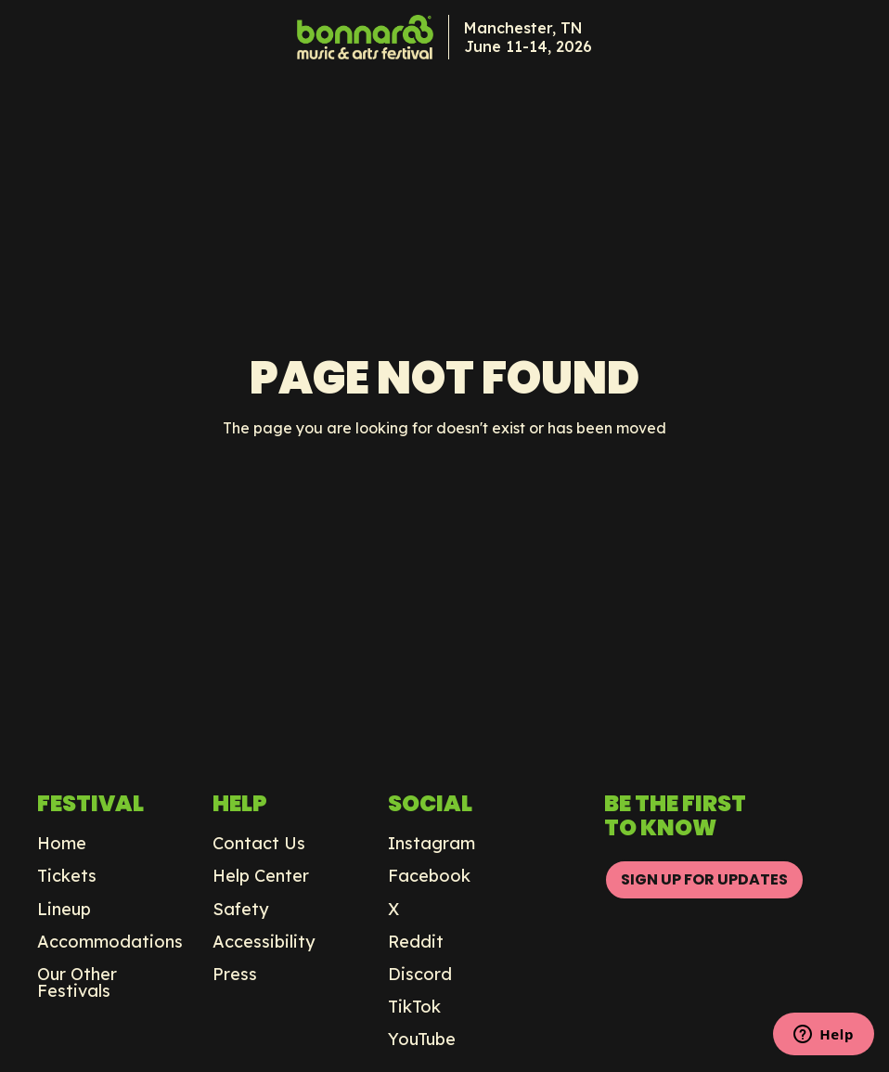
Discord (420, 974)
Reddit (416, 942)
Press (235, 974)
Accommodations (110, 942)
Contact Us (259, 843)
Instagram (431, 843)
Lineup (64, 909)
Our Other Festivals (77, 983)
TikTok (414, 1007)
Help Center (261, 876)
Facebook (429, 876)
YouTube (422, 1039)
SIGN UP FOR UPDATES (704, 879)
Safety (241, 909)
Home (61, 843)
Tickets (67, 876)
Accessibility (264, 942)
